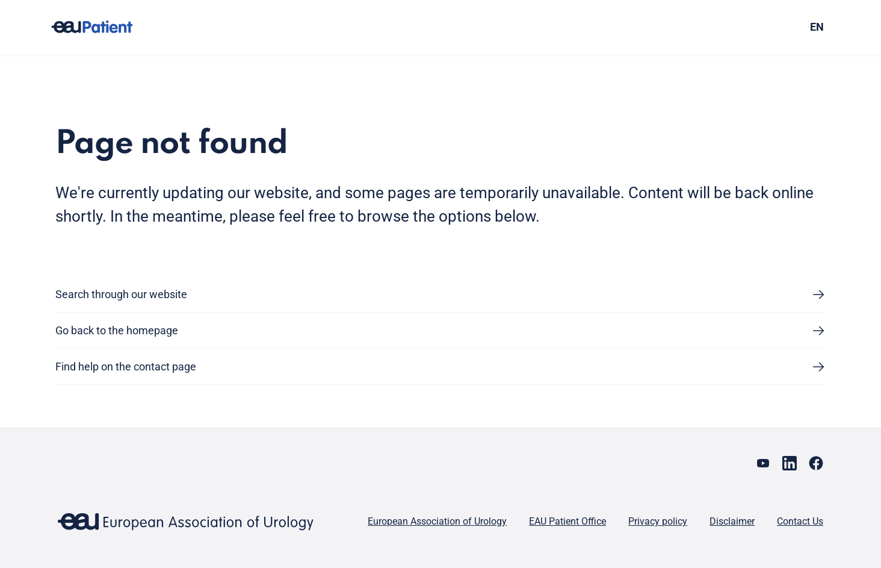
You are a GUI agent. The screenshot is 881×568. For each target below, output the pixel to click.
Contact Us (800, 521)
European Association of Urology (437, 521)
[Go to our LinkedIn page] (789, 463)
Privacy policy (657, 521)
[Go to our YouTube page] (763, 463)
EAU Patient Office (567, 521)
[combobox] (729, 27)
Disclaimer (732, 521)
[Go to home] (103, 27)
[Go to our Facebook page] (816, 463)
